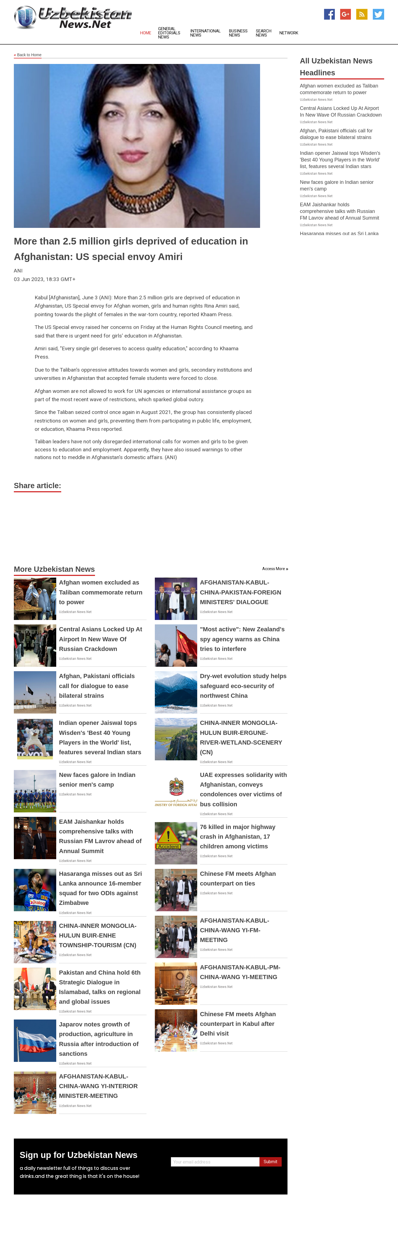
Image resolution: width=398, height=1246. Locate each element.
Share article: (37, 486)
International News (205, 33)
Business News (238, 33)
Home (145, 33)
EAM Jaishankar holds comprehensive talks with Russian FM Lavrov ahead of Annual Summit (339, 211)
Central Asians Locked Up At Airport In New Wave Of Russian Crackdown (100, 639)
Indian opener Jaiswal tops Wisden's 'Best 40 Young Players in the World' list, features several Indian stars (340, 159)
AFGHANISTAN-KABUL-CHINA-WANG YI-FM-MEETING (234, 930)
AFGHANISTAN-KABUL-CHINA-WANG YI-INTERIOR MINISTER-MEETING (98, 1086)
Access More (273, 569)
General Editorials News (169, 33)
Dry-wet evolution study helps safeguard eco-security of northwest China (243, 686)
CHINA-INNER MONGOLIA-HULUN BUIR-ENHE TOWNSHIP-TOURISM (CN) (98, 935)
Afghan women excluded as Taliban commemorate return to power (101, 592)
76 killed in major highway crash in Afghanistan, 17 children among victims (238, 836)
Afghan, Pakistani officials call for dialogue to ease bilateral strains (97, 686)
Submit (270, 1161)
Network (288, 33)
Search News (263, 33)
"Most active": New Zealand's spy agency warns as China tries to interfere (242, 639)
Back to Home (28, 55)
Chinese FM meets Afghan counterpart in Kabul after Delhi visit (238, 1024)
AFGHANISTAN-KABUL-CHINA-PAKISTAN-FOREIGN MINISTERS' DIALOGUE (240, 592)
